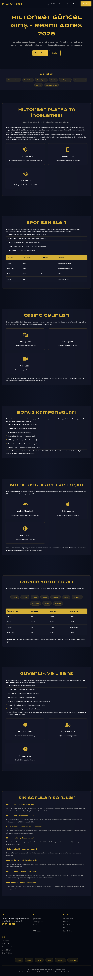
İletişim (65, 922)
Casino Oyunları (41, 80)
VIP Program (37, 931)
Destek (75, 4)
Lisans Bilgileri (6, 950)
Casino (61, 4)
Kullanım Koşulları (7, 947)
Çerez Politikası (7, 953)
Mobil (68, 4)
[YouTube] (13, 924)
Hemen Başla (40, 53)
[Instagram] (6, 924)
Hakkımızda (6, 941)
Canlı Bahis (36, 925)
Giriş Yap (86, 4)
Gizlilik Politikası (7, 944)
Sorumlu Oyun (67, 931)
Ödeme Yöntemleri (80, 80)
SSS (64, 928)
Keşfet (54, 53)
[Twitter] (3, 924)
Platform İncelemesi (13, 80)
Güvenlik (38, 85)
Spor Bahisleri (52, 4)
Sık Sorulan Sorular (51, 85)
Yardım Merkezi (68, 918)
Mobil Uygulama (65, 80)
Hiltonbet (12, 4)
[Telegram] (10, 924)
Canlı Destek (67, 925)
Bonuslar (53, 80)
